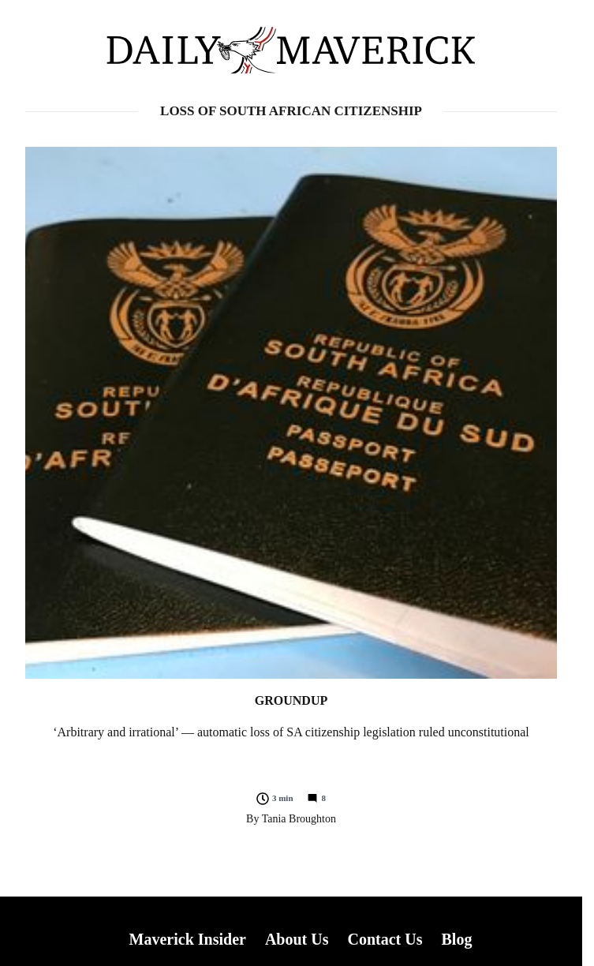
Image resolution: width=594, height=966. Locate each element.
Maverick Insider (187, 939)
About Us (297, 939)
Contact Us (384, 939)
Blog (456, 939)
